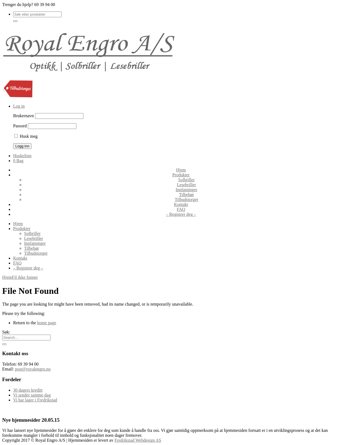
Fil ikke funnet (25, 277)
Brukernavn (23, 115)
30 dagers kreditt (28, 390)
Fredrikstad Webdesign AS (137, 440)
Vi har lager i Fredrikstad (35, 400)
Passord (20, 126)
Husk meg (25, 136)
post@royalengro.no (33, 369)
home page (46, 322)
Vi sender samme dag (32, 395)
